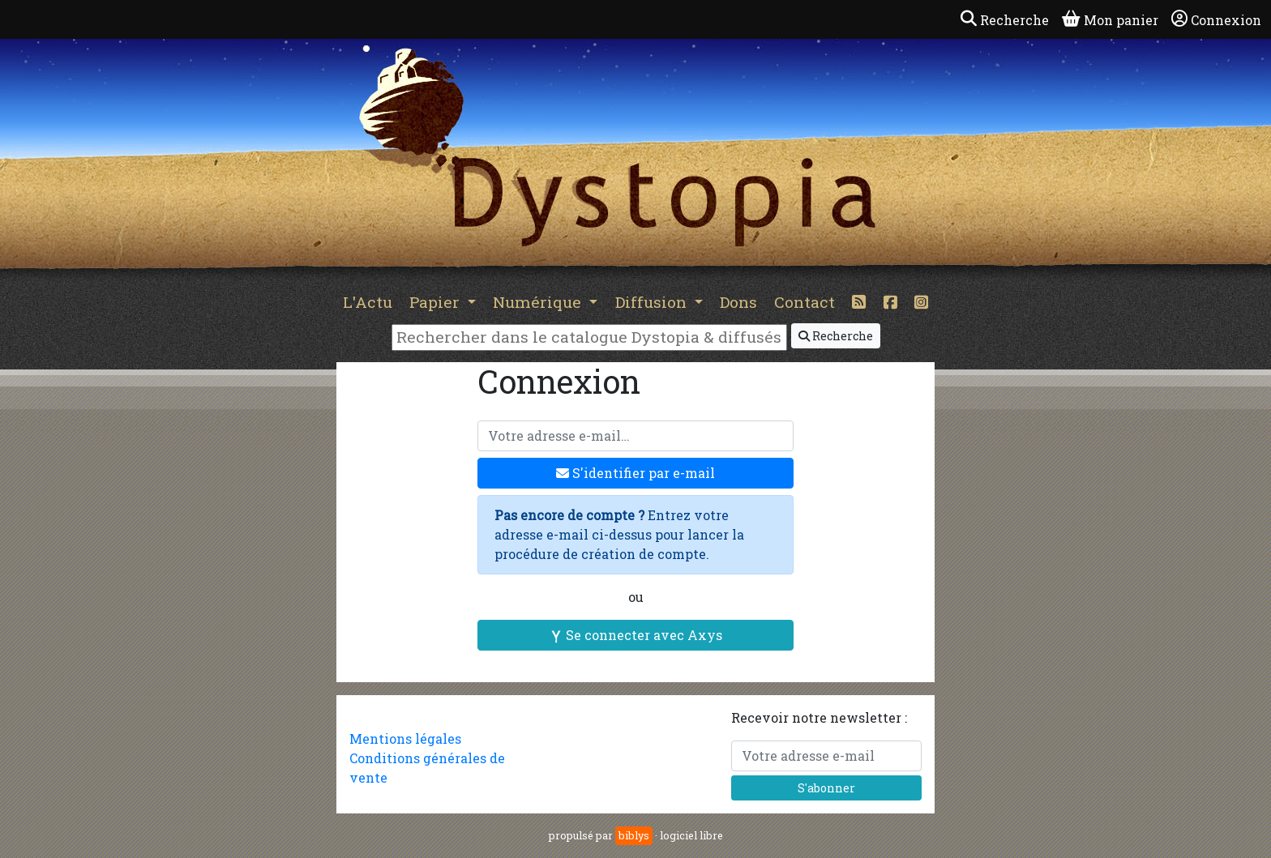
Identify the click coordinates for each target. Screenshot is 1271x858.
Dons (738, 302)
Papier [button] (436, 302)
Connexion (1216, 19)
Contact (804, 302)
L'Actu (367, 302)
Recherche (835, 336)
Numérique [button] (539, 302)
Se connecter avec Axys (636, 634)
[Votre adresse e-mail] (635, 435)
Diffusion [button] (653, 302)
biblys (633, 835)
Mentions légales (405, 738)
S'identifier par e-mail (635, 472)
